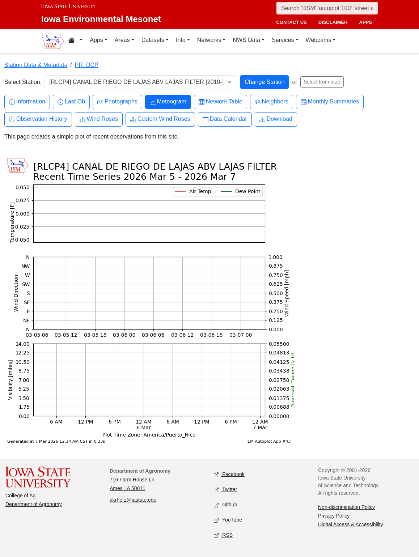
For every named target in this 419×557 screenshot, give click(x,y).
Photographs (117, 102)
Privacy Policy (334, 516)
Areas (122, 40)
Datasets (152, 40)
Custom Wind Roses (160, 119)
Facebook (229, 474)
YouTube (228, 520)
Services (283, 40)
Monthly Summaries (330, 102)
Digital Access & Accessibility (350, 524)
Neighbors (271, 102)
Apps (96, 40)
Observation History (38, 119)
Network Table (220, 102)
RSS (223, 535)
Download (275, 119)
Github (225, 505)
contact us (291, 22)
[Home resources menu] (75, 41)
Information (27, 102)
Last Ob (71, 102)
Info (181, 40)
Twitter (225, 489)
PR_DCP (86, 65)
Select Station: (23, 82)
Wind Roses (99, 119)
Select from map (322, 82)
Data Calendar (225, 119)
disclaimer (333, 22)
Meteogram (168, 102)
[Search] (327, 8)
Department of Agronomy (33, 504)
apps (365, 22)
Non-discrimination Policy (346, 507)
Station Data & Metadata (35, 65)
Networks (209, 40)
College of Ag (20, 495)
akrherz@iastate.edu (133, 500)
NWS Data (246, 40)
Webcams (318, 40)
